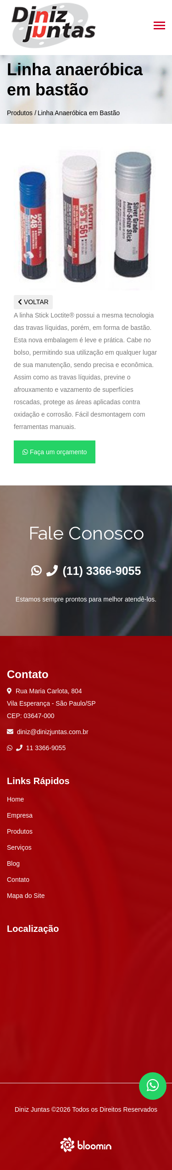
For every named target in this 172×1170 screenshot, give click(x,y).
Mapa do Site (26, 895)
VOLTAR (33, 302)
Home (15, 799)
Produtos (20, 113)
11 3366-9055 (41, 748)
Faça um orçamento (54, 452)
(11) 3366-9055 (93, 570)
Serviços (19, 847)
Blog (13, 863)
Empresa (20, 815)
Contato (18, 879)
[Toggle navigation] (159, 26)
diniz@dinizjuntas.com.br (53, 731)
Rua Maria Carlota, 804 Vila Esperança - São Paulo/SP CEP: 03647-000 (51, 703)
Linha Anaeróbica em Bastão (79, 113)
